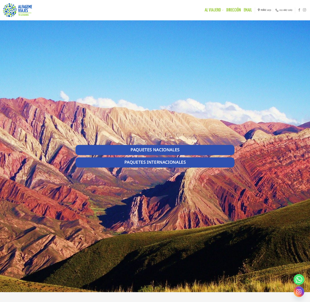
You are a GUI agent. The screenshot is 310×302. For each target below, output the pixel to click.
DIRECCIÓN (233, 10)
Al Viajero (214, 10)
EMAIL (248, 10)
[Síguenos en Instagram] (304, 10)
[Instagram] (299, 291)
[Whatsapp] (299, 279)
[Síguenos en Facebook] (299, 10)
